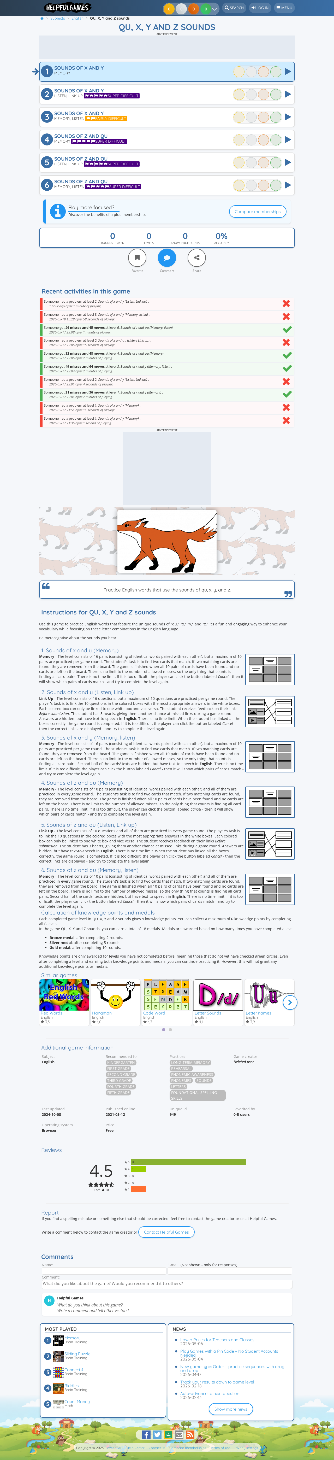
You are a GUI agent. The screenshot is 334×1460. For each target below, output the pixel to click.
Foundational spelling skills (194, 1096)
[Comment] (167, 258)
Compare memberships (258, 211)
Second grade (121, 1075)
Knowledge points (185, 243)
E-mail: (174, 1265)
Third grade (119, 1081)
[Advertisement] (167, 47)
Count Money (77, 1401)
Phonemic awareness (192, 1075)
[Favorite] (137, 258)
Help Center (136, 1448)
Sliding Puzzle (77, 1353)
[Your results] (212, 9)
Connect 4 (73, 1369)
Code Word (154, 1013)
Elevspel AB (113, 1448)
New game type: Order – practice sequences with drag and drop (232, 1368)
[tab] (163, 1030)
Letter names (258, 1013)
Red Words (51, 1013)
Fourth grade (121, 1087)
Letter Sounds (208, 1013)
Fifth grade (118, 1093)
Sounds (204, 1081)
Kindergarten (121, 1063)
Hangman (102, 1013)
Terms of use (220, 1448)
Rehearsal (181, 1069)
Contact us (157, 1448)
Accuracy (221, 243)
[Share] (197, 258)
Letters (178, 1087)
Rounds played (112, 243)
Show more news (230, 1409)
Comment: (51, 1278)
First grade (118, 1069)
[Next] (290, 1002)
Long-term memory (190, 1063)
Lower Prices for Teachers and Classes (217, 1339)
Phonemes (181, 1081)
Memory (72, 1337)
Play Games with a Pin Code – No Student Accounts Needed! (229, 1353)
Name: (47, 1265)
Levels (149, 243)
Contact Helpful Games (166, 1232)
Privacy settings (246, 1448)
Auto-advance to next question (209, 1393)
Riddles (71, 1385)
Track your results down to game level (217, 1382)
